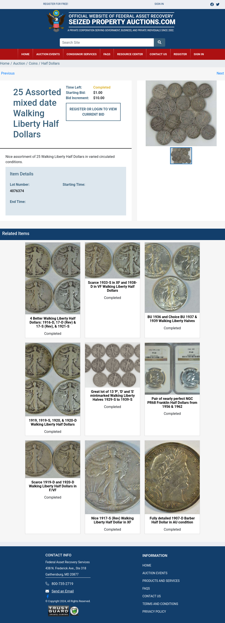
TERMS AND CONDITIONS (160, 604)
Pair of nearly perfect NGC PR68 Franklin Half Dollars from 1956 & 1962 (172, 403)
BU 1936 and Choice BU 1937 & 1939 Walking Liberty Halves (172, 319)
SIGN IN (199, 54)
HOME (25, 54)
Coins (33, 63)
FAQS (146, 588)
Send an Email (63, 591)
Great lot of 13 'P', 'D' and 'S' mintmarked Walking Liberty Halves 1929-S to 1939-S (112, 396)
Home (4, 63)
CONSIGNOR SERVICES (82, 54)
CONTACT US (158, 54)
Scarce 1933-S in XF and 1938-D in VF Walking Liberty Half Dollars (112, 287)
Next (220, 73)
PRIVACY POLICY (154, 611)
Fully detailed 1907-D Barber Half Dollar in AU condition (172, 520)
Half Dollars (50, 63)
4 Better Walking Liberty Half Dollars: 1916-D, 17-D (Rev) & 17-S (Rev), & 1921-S (52, 322)
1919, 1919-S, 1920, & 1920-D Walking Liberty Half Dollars (53, 422)
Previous (8, 73)
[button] (181, 155)
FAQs (107, 54)
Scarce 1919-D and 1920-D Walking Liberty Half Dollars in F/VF (52, 486)
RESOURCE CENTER (130, 54)
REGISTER (180, 54)
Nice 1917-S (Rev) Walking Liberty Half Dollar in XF (112, 520)
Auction (19, 63)
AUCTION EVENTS (48, 54)
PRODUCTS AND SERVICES (161, 581)
